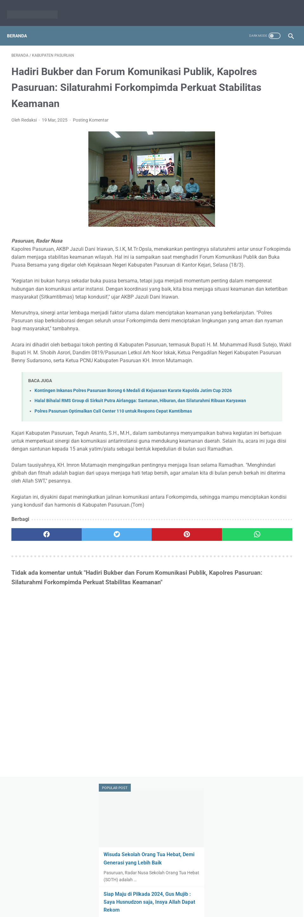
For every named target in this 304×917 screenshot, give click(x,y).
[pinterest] (128, 645)
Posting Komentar (91, 129)
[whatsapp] (175, 645)
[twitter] (81, 645)
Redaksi (127, 897)
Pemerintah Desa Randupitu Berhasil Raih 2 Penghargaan (255, 269)
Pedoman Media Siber (163, 897)
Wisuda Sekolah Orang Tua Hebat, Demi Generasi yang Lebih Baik (257, 106)
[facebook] (34, 645)
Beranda (21, 25)
